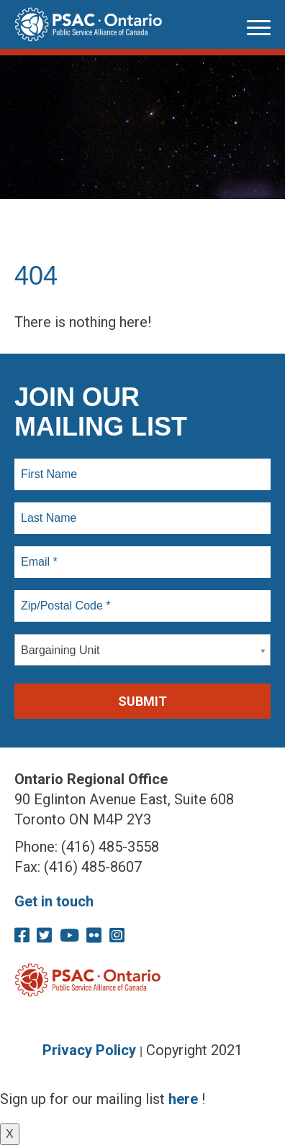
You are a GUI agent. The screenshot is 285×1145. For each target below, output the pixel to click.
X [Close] (10, 1134)
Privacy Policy (89, 1050)
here (183, 1099)
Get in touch (54, 901)
